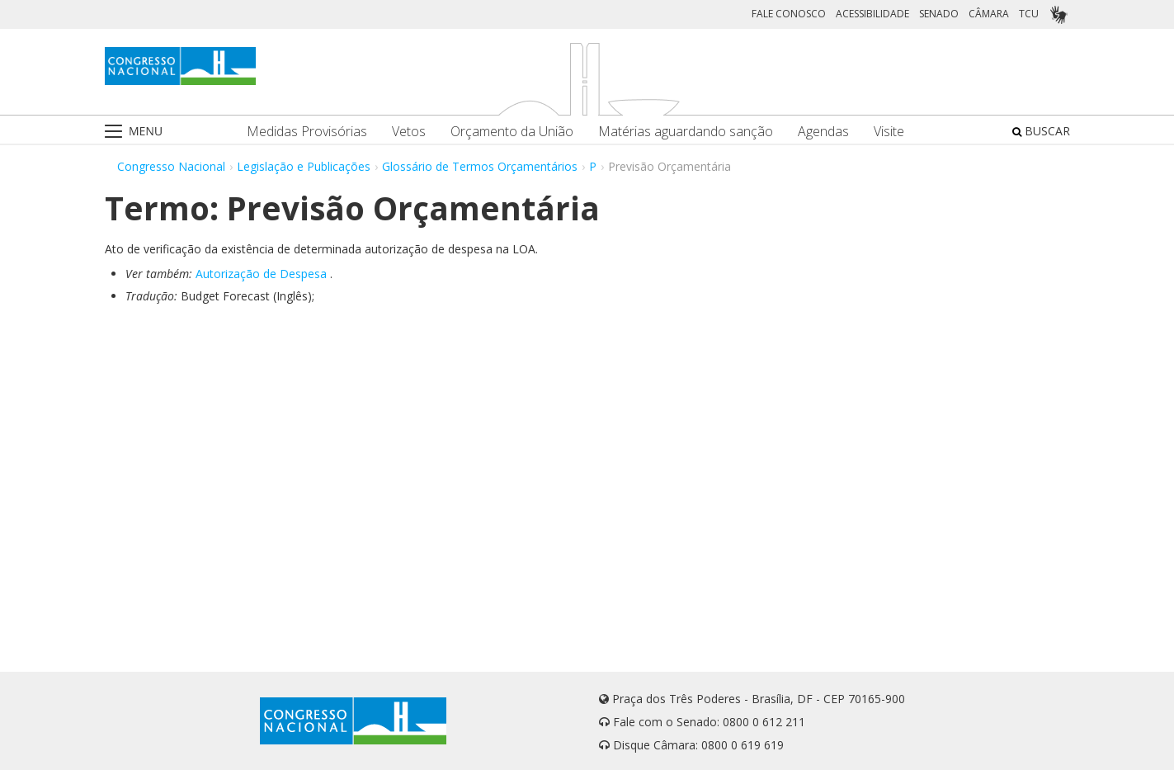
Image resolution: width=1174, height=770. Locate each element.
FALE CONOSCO (789, 14)
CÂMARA (989, 14)
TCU (1029, 14)
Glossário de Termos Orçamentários (480, 166)
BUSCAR (1041, 131)
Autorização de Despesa (261, 273)
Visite (889, 131)
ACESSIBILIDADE (872, 14)
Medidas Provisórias (307, 131)
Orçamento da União (511, 131)
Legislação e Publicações (303, 166)
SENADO (939, 14)
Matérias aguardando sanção (685, 131)
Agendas (823, 131)
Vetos (409, 131)
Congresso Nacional (171, 166)
